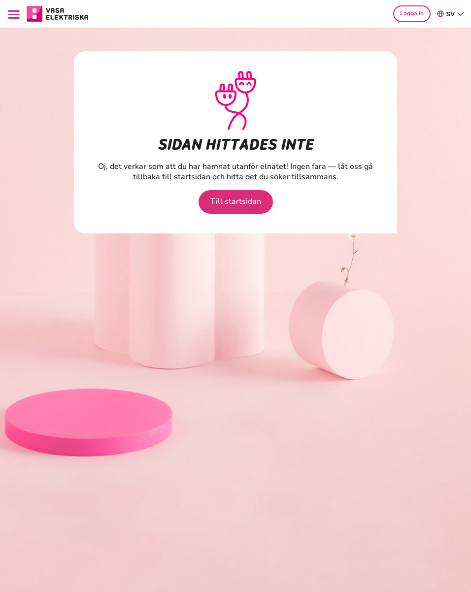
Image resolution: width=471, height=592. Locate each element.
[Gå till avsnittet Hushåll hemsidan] (58, 13)
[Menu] (15, 13)
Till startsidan (235, 201)
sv (451, 13)
